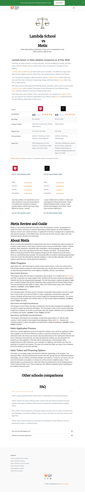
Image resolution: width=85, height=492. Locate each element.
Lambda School (17, 72)
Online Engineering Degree (18, 461)
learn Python (69, 276)
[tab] (42, 391)
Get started (59, 3)
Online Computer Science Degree (19, 458)
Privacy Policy (64, 484)
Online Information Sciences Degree (20, 463)
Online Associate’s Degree (17, 466)
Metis (28, 72)
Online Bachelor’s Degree (17, 468)
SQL (57, 320)
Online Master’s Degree (17, 471)
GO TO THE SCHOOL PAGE (21, 174)
